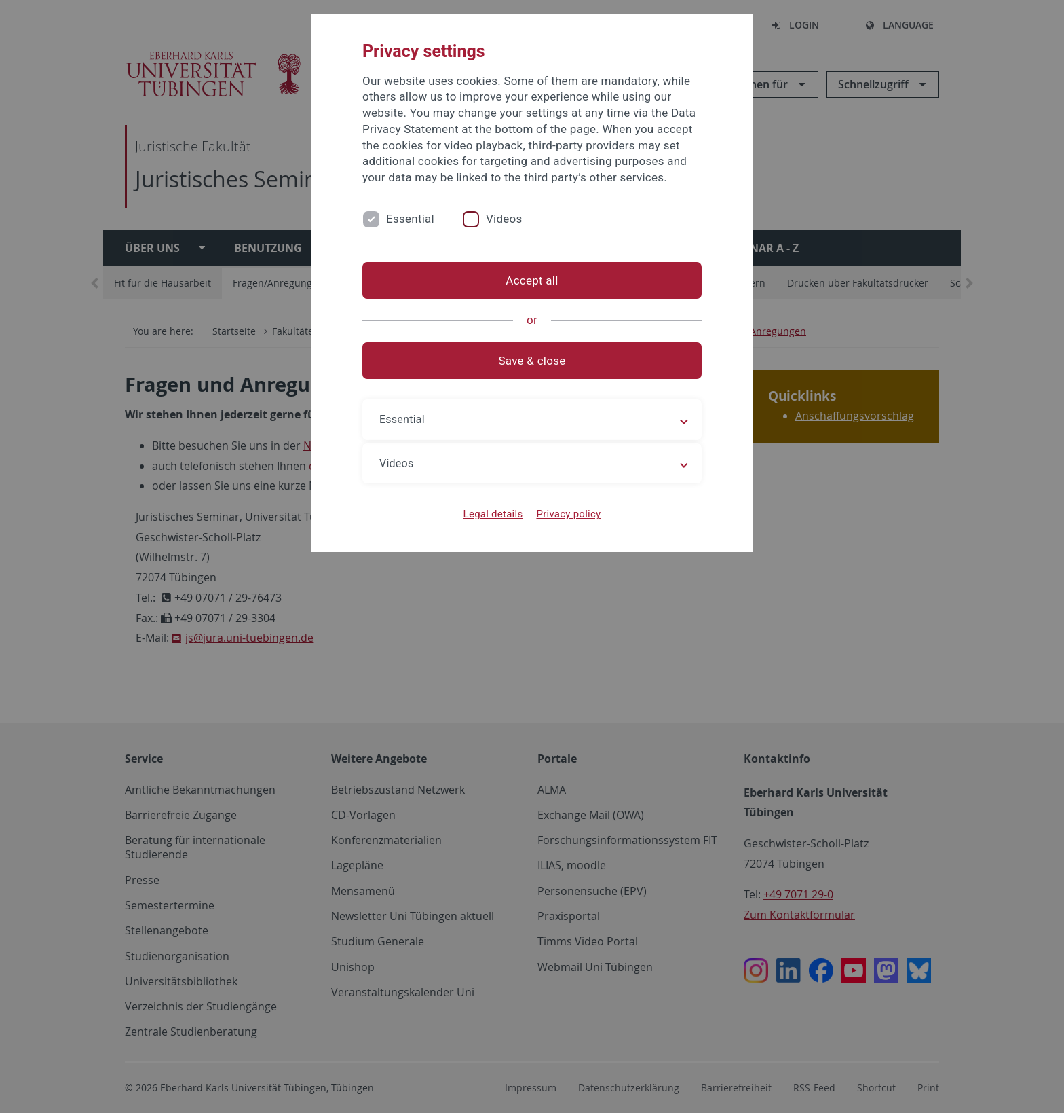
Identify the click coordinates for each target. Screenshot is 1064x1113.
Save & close (532, 360)
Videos (504, 218)
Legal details (493, 514)
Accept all (532, 280)
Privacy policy (568, 514)
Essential (410, 218)
